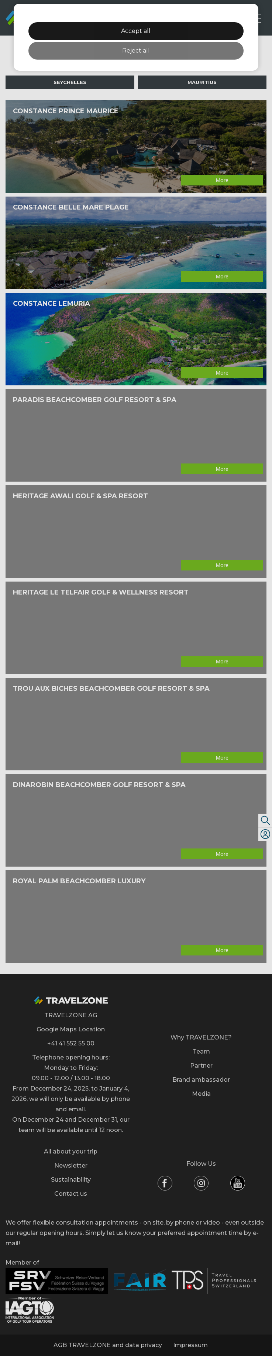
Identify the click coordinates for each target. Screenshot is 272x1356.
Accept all (136, 30)
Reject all (136, 50)
